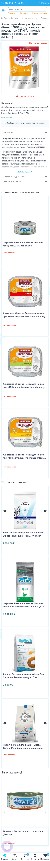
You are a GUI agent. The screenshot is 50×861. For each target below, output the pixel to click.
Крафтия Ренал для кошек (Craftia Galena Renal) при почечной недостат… (24, 746)
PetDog (4, 18)
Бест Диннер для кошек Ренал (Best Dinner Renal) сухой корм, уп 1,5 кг (23, 534)
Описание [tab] (25, 132)
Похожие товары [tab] (25, 181)
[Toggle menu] (3, 10)
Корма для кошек (29, 18)
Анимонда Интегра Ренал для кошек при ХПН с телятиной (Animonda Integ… (25, 315)
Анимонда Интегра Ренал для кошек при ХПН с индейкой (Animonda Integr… (24, 385)
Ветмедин (23, 12)
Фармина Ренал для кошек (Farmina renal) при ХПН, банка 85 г (23, 244)
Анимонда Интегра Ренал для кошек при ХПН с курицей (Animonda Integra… (24, 456)
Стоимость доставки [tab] (25, 176)
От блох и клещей (39, 12)
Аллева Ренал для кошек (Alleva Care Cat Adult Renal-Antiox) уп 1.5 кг (24, 675)
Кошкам (14, 18)
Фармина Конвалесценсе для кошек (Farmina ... (23, 833)
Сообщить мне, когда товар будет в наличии (25, 122)
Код (3, 117)
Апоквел (11, 12)
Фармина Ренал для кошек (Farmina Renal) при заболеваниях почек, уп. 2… (24, 605)
